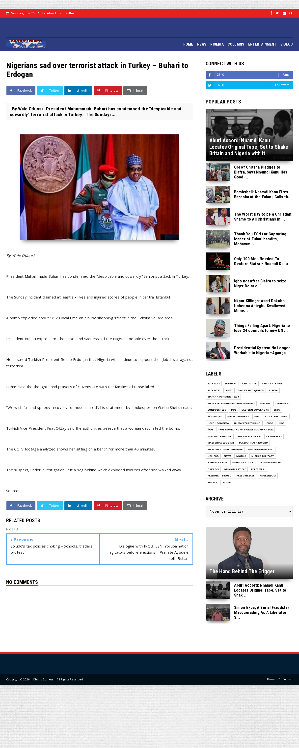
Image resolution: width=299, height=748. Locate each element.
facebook (49, 13)
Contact (287, 679)
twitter (69, 13)
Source (12, 490)
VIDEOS (286, 44)
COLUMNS (236, 44)
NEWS (202, 44)
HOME (188, 44)
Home (271, 679)
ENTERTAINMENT (262, 44)
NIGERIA (216, 44)
